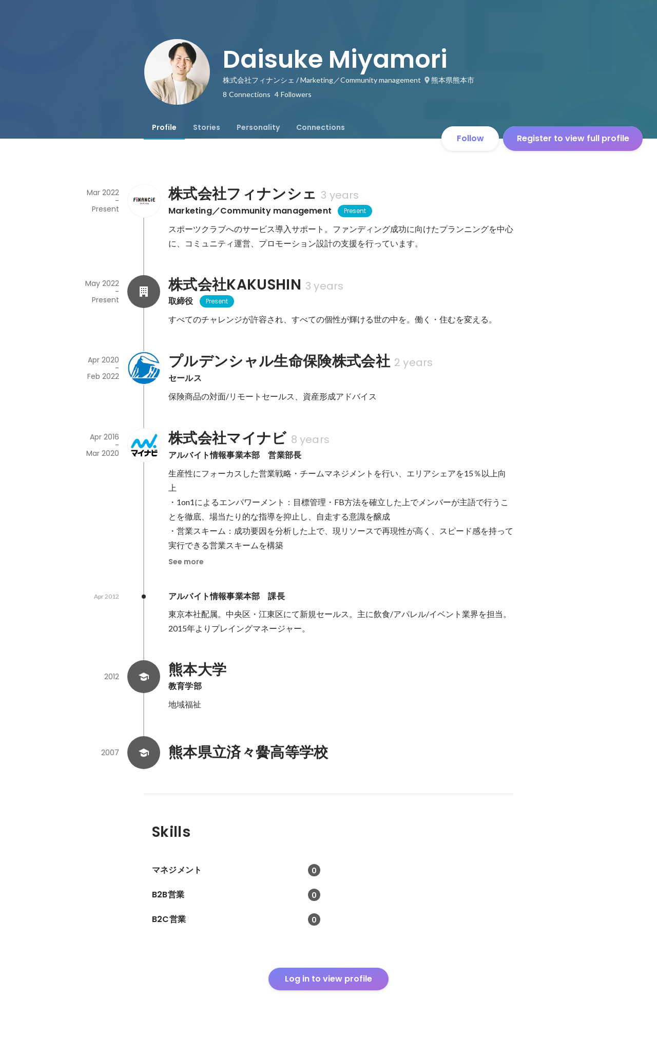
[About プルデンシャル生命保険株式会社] (143, 368)
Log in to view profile (328, 979)
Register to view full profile (573, 138)
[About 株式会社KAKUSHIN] (143, 291)
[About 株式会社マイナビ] (143, 445)
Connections (320, 127)
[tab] (164, 127)
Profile (164, 127)
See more (186, 562)
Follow (470, 138)
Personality (258, 127)
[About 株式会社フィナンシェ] (143, 201)
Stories (206, 127)
